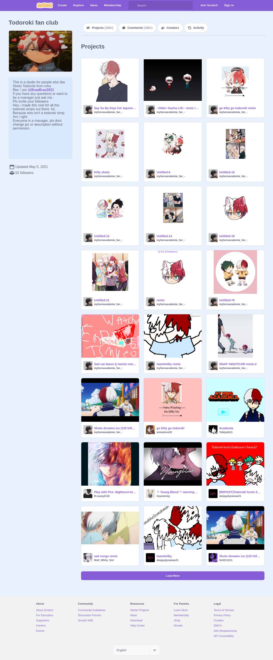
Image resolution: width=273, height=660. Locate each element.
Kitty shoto (102, 172)
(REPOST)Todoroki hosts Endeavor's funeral (240, 492)
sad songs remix (106, 556)
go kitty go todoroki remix (237, 108)
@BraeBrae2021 (41, 90)
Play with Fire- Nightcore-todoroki (115, 492)
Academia (226, 428)
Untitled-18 (227, 236)
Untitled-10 (227, 172)
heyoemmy (163, 496)
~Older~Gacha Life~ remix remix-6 (178, 108)
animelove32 (164, 432)
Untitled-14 (164, 236)
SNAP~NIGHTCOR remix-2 (238, 364)
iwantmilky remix (169, 364)
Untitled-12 (101, 236)
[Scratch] (44, 5)
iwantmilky (164, 556)
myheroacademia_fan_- (108, 112)
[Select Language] (136, 650)
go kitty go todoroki (170, 428)
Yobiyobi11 (226, 432)
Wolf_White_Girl (104, 560)
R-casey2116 (102, 496)
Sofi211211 (226, 560)
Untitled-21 (101, 300)
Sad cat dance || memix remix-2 (115, 364)
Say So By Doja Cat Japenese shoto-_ (115, 108)
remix (160, 300)
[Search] (133, 5)
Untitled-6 (163, 172)
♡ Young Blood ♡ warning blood (178, 492)
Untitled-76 (227, 300)
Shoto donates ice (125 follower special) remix (115, 428)
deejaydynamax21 (230, 496)
